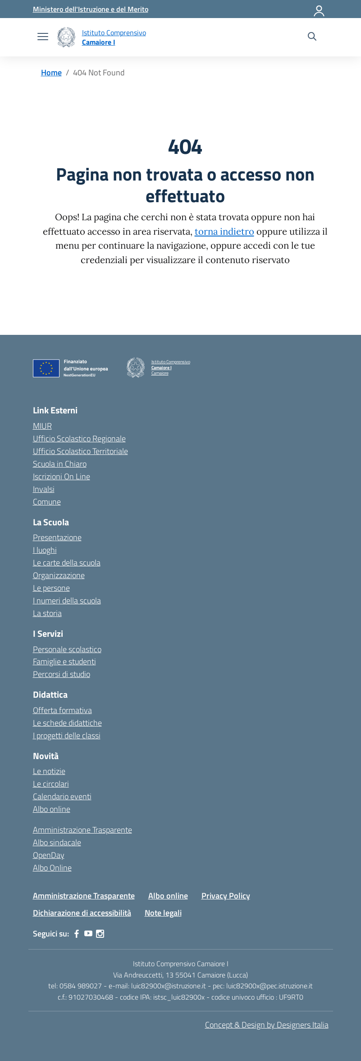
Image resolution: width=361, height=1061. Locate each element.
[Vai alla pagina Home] (51, 72)
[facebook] (77, 934)
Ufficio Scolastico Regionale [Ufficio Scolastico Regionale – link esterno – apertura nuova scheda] (79, 438)
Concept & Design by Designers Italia (267, 1025)
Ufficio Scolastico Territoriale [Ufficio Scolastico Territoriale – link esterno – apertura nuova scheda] (80, 451)
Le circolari (51, 784)
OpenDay (48, 855)
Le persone (51, 588)
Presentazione (57, 537)
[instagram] (100, 934)
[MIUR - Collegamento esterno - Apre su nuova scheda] (90, 9)
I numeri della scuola (67, 600)
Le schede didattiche (67, 723)
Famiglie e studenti (64, 661)
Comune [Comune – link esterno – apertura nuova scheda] (47, 502)
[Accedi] (319, 9)
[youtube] (88, 934)
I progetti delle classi (67, 735)
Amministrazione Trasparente (82, 830)
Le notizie (49, 771)
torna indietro (224, 231)
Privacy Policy (225, 896)
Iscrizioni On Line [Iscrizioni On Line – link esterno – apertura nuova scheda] (61, 476)
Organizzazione (59, 575)
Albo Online (52, 868)
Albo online (51, 809)
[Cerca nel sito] (312, 37)
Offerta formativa (62, 710)
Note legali (163, 913)
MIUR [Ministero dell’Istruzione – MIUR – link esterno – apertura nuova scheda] (42, 426)
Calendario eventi (62, 796)
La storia (47, 613)
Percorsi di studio (61, 674)
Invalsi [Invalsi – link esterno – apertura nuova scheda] (44, 489)
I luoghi (45, 550)
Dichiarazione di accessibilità (82, 913)
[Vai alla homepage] (66, 37)
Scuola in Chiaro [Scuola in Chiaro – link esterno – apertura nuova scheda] (60, 464)
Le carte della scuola (67, 562)
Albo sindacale (57, 842)
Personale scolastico (67, 649)
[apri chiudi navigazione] (42, 37)
